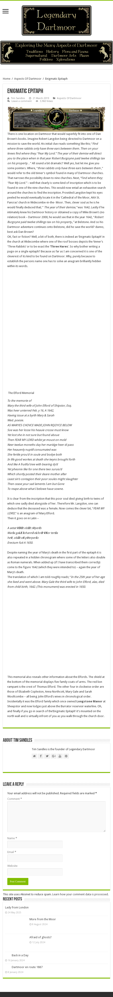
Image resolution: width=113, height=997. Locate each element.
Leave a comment (22, 101)
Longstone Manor (89, 701)
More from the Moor (42, 919)
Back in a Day (20, 955)
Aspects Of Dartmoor (27, 78)
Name (12, 838)
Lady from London (17, 907)
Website (12, 865)
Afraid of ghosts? (40, 937)
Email (11, 852)
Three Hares (59, 246)
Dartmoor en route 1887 (27, 967)
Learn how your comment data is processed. (80, 894)
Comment (14, 798)
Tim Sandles (18, 98)
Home (6, 78)
